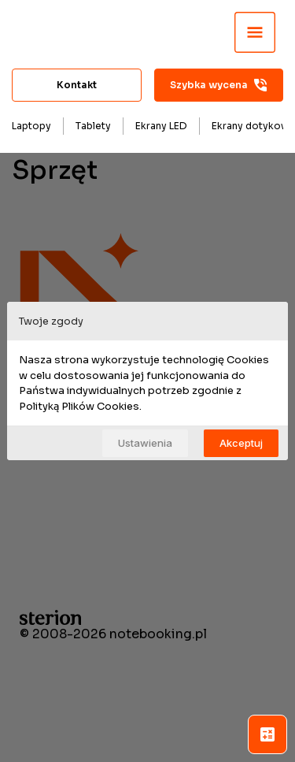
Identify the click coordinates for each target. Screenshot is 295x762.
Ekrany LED (161, 126)
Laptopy (31, 126)
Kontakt (77, 85)
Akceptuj (241, 443)
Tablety (93, 126)
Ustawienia (145, 443)
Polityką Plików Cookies (79, 406)
